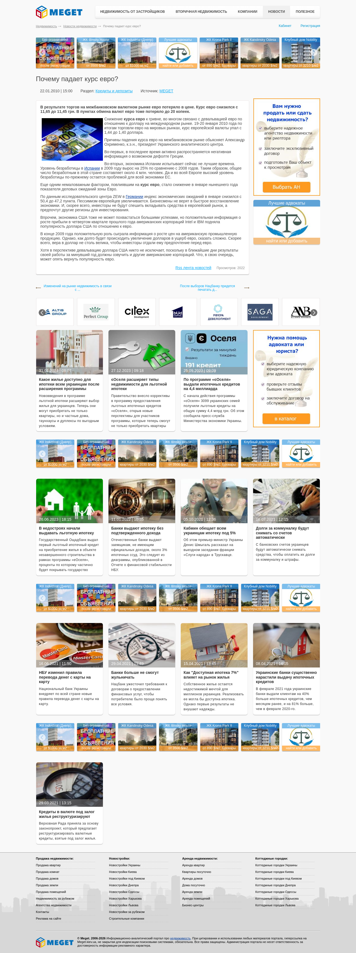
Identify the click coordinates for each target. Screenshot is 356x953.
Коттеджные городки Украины (276, 865)
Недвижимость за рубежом (55, 898)
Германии (134, 196)
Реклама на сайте (48, 918)
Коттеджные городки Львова (275, 905)
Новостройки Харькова (125, 898)
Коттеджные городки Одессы (275, 892)
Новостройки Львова (123, 905)
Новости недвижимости (80, 26)
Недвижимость (46, 26)
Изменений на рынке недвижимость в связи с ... (78, 288)
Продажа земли (47, 885)
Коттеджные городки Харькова (277, 898)
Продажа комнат (48, 871)
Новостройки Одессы (124, 892)
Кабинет (285, 26)
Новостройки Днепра (124, 885)
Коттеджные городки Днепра (275, 885)
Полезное (305, 12)
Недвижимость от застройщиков (132, 12)
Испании (92, 168)
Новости (276, 12)
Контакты (42, 912)
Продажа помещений (51, 892)
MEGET (166, 91)
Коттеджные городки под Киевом (278, 878)
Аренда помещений (196, 898)
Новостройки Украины (124, 865)
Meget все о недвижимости (55, 942)
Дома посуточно (193, 885)
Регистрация (310, 26)
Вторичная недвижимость (201, 12)
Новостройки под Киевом (127, 878)
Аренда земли (192, 892)
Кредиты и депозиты (113, 91)
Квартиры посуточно (196, 871)
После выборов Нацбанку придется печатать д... (207, 288)
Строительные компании (126, 918)
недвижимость (180, 938)
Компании (247, 12)
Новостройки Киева (123, 871)
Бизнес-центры (193, 905)
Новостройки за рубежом (127, 912)
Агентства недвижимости (53, 905)
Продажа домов (47, 878)
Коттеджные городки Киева (274, 871)
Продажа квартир (48, 865)
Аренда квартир (193, 865)
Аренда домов (192, 878)
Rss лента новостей (193, 267)
